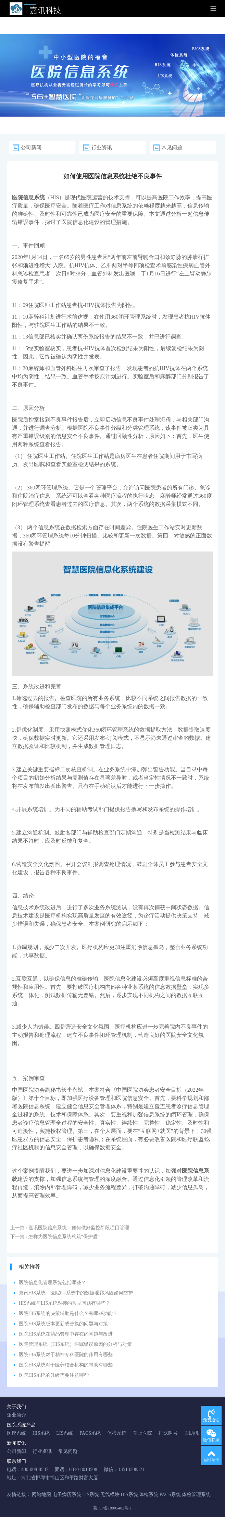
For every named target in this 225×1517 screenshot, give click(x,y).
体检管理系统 (196, 1494)
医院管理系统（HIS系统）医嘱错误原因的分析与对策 (75, 1344)
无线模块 (110, 1494)
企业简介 (16, 1415)
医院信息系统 (33, 1106)
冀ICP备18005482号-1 (112, 1508)
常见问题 (172, 147)
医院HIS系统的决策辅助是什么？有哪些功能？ (68, 1313)
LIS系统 (64, 1433)
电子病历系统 (66, 1494)
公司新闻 (31, 147)
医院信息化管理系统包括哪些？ (52, 1282)
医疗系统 (16, 1433)
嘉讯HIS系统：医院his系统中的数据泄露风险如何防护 (76, 1292)
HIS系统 (41, 1433)
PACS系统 (90, 1433)
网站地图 (41, 1494)
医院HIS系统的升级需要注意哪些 (54, 1375)
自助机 (191, 1433)
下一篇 (55, 1236)
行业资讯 (101, 147)
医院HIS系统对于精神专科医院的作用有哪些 (66, 1354)
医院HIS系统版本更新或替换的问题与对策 (63, 1323)
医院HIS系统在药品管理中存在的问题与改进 (66, 1334)
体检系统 (116, 1433)
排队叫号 (168, 1433)
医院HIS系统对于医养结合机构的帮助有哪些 (66, 1364)
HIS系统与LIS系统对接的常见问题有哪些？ (65, 1303)
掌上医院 (142, 1433)
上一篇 (69, 1227)
